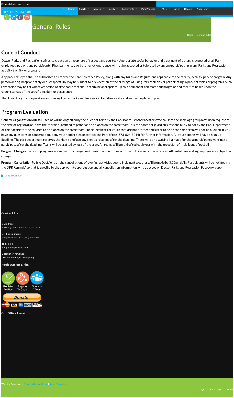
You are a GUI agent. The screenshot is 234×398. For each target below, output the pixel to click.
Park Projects (149, 8)
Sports (83, 8)
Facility (112, 8)
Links (176, 8)
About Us (203, 8)
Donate (188, 8)
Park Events (129, 8)
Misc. (165, 8)
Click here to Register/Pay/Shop (18, 257)
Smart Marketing (58, 384)
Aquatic (98, 8)
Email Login (216, 389)
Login (202, 389)
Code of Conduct (13, 175)
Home (71, 8)
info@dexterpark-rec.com (17, 4)
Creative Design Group (36, 384)
